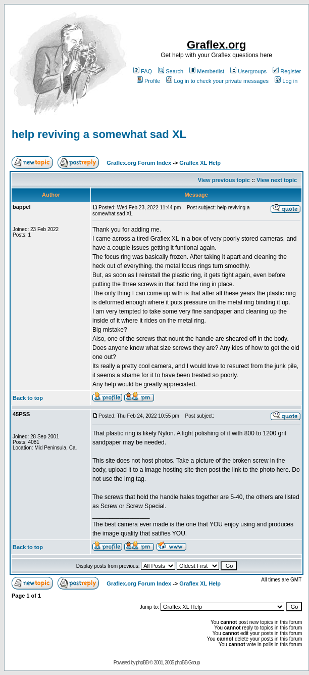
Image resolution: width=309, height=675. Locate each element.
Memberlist (206, 71)
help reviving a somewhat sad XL (99, 134)
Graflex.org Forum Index (139, 163)
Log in (286, 81)
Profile (148, 81)
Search (170, 71)
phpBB (142, 662)
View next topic (276, 180)
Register (287, 71)
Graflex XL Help (200, 163)
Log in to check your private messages (217, 81)
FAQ (142, 71)
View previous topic (224, 180)
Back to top (28, 398)
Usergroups (248, 71)
